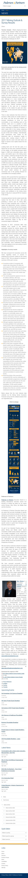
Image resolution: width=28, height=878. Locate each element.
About (2, 853)
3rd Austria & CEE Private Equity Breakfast (12, 708)
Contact (3, 863)
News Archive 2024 (10, 814)
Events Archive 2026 (10, 817)
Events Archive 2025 (10, 820)
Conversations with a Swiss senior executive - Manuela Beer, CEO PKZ (13, 751)
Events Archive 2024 (10, 823)
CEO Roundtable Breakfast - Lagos (10, 738)
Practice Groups (5, 857)
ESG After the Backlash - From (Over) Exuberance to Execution (11, 769)
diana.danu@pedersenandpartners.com (12, 668)
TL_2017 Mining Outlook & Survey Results (13, 677)
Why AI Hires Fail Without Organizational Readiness (12, 760)
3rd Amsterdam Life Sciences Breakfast (11, 693)
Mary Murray (20, 581)
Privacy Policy (4, 865)
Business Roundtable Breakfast (9, 722)
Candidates (4, 861)
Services (3, 855)
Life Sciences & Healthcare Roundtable (11, 715)
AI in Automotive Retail (7, 778)
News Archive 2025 (10, 811)
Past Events (6, 800)
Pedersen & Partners (7, 500)
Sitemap (3, 867)
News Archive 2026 (10, 807)
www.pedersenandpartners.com (9, 656)
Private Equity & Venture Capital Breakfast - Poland (13, 730)
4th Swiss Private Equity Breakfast (10, 700)
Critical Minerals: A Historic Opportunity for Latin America (12, 786)
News (7, 10)
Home (2, 10)
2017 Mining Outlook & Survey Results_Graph (13, 673)
